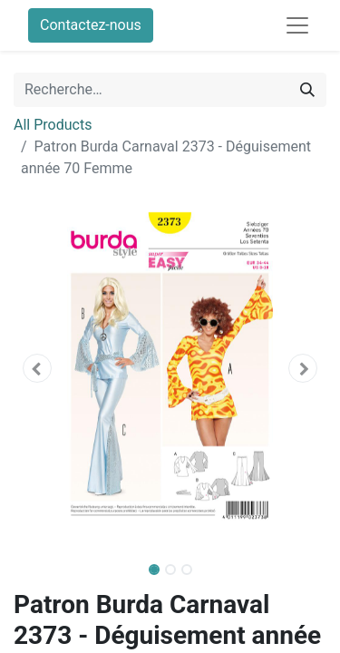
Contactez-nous (90, 25)
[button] (37, 368)
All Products (53, 124)
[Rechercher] (307, 90)
